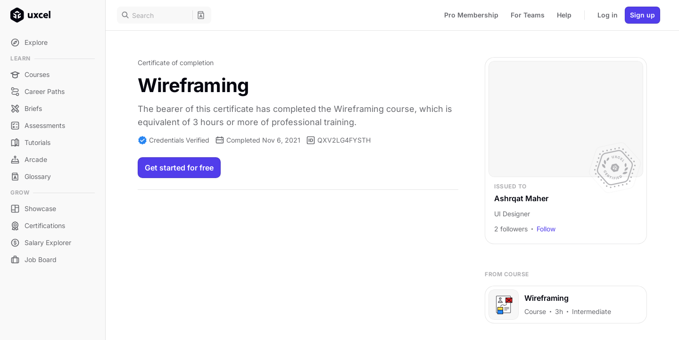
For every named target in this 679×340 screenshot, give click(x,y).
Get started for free (179, 167)
